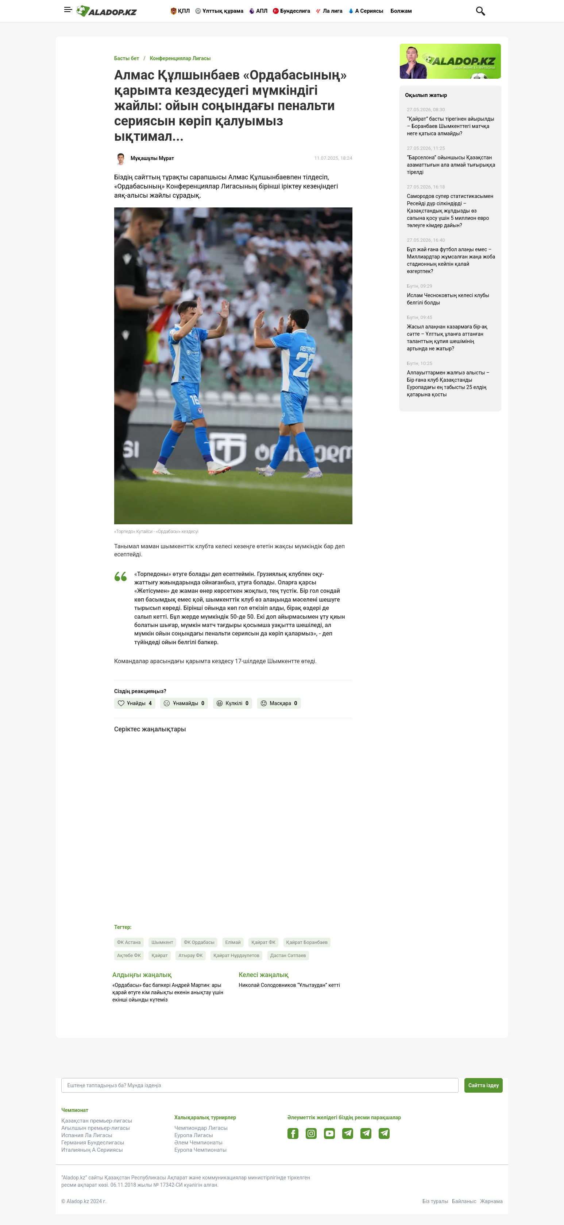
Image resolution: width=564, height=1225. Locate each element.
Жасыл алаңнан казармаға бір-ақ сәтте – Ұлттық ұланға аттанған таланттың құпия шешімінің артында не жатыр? (447, 337)
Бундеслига (295, 11)
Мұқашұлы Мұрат (152, 158)
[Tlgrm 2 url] (384, 1133)
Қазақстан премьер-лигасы (96, 1120)
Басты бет (126, 58)
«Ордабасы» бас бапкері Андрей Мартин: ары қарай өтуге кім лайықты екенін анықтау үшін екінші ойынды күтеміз (167, 992)
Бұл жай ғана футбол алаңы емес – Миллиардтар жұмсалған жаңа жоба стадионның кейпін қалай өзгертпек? (451, 260)
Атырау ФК (190, 955)
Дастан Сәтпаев (288, 955)
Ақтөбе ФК (129, 955)
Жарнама (491, 1201)
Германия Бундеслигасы (92, 1142)
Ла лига (333, 11)
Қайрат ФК (263, 942)
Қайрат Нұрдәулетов (236, 955)
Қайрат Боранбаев (307, 942)
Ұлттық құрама (222, 11)
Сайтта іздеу (483, 1085)
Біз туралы (435, 1201)
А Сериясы (369, 11)
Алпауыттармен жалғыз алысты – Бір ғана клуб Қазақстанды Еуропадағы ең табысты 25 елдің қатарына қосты (448, 383)
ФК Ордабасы (199, 942)
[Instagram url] (311, 1134)
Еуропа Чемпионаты (200, 1150)
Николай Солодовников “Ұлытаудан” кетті (289, 985)
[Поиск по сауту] (480, 10)
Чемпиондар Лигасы (201, 1128)
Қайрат (159, 955)
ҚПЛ (184, 11)
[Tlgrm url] (366, 1133)
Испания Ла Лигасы (86, 1135)
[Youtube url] (329, 1134)
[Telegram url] (348, 1133)
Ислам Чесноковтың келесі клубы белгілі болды (448, 299)
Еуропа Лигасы (193, 1135)
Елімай (233, 942)
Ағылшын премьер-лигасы (95, 1128)
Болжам (401, 11)
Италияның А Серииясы (92, 1150)
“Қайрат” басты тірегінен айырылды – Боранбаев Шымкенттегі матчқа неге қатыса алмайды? (450, 126)
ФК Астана (129, 942)
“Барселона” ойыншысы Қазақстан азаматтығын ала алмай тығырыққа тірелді (451, 165)
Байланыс (464, 1201)
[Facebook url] (293, 1134)
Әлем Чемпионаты (198, 1142)
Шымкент (162, 942)
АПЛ (261, 11)
